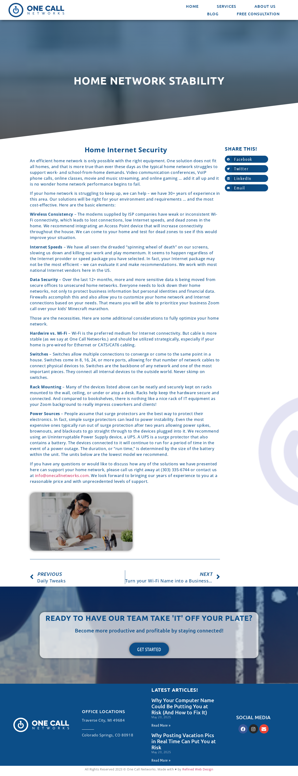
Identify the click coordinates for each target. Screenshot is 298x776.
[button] (246, 159)
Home (192, 6)
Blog (213, 13)
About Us (265, 6)
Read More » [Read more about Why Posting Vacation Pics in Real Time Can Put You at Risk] (161, 760)
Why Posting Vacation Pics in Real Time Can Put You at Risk (183, 741)
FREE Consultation (258, 13)
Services (226, 6)
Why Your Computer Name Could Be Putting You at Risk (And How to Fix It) (182, 706)
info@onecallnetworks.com (62, 475)
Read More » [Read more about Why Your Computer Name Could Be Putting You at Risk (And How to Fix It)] (161, 725)
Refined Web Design (197, 769)
